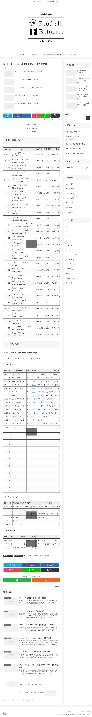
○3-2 (33, 374)
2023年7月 (69, 207)
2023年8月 (69, 203)
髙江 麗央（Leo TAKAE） (75, 132)
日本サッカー (70, 269)
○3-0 (33, 378)
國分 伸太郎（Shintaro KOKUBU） (74, 138)
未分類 (68, 274)
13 (10, 416)
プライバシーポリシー (83, 711)
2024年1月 (69, 184)
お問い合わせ (71, 711)
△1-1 (33, 416)
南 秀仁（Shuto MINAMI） (75, 153)
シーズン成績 (31, 131)
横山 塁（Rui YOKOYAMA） (76, 144)
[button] (55, 116)
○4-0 (33, 409)
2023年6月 (69, 212)
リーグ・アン (70, 264)
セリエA (69, 245)
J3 (66, 236)
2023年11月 (70, 193)
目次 (29, 124)
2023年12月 (70, 189)
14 (10, 420)
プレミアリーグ (71, 255)
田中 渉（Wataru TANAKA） (76, 149)
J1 (66, 227)
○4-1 (33, 388)
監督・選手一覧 (32, 128)
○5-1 (33, 381)
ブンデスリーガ (8, 555)
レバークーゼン (44, 555)
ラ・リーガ (70, 259)
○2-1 (33, 399)
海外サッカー (18, 555)
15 (10, 424)
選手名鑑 (69, 283)
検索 (67, 114)
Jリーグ (68, 241)
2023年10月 (70, 198)
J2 (66, 231)
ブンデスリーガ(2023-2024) (31, 555)
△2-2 (33, 385)
